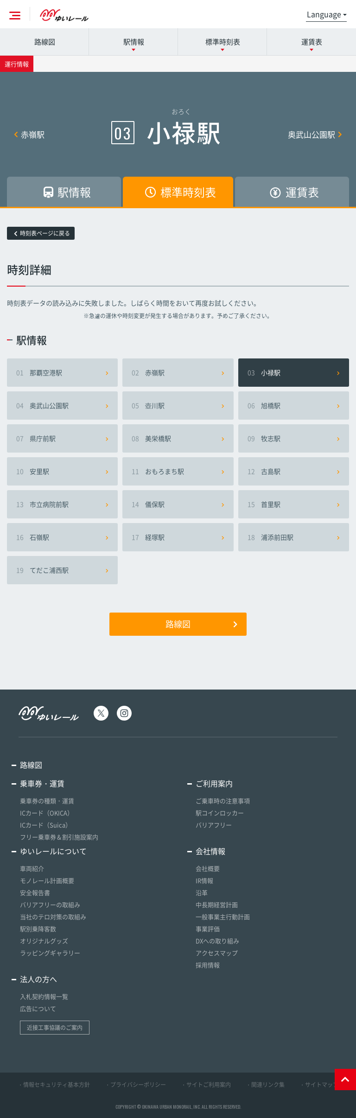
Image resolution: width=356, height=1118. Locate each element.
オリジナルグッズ (44, 940)
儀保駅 (178, 504)
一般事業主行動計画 (223, 916)
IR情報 (204, 880)
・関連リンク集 (265, 1084)
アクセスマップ (217, 952)
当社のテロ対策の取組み (53, 916)
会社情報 (210, 850)
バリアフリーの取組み (50, 904)
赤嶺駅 (29, 134)
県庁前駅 (62, 438)
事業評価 (208, 928)
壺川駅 (178, 405)
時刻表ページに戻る (42, 233)
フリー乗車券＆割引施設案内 (59, 836)
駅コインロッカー (220, 812)
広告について (38, 1008)
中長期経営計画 (217, 904)
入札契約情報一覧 (44, 996)
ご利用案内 (214, 783)
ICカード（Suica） (45, 824)
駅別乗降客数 (38, 928)
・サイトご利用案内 (206, 1084)
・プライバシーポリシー (135, 1084)
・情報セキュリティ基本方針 (54, 1084)
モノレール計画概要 (47, 880)
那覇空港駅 (62, 372)
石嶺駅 (62, 537)
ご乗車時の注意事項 (223, 800)
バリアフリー (214, 824)
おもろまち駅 (178, 471)
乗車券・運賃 (42, 783)
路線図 (44, 42)
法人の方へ (38, 978)
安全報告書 (35, 892)
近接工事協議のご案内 (55, 1027)
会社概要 (208, 868)
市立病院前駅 (62, 504)
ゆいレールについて (53, 850)
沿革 (202, 892)
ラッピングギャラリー (50, 952)
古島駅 (294, 471)
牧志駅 (294, 438)
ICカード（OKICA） (46, 812)
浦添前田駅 (294, 537)
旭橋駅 (294, 405)
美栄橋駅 (178, 438)
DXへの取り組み (217, 940)
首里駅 (294, 504)
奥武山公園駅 (315, 134)
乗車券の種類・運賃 (47, 800)
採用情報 (208, 964)
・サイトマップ (318, 1084)
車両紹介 (32, 868)
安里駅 (62, 471)
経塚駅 (178, 537)
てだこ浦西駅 (62, 570)
